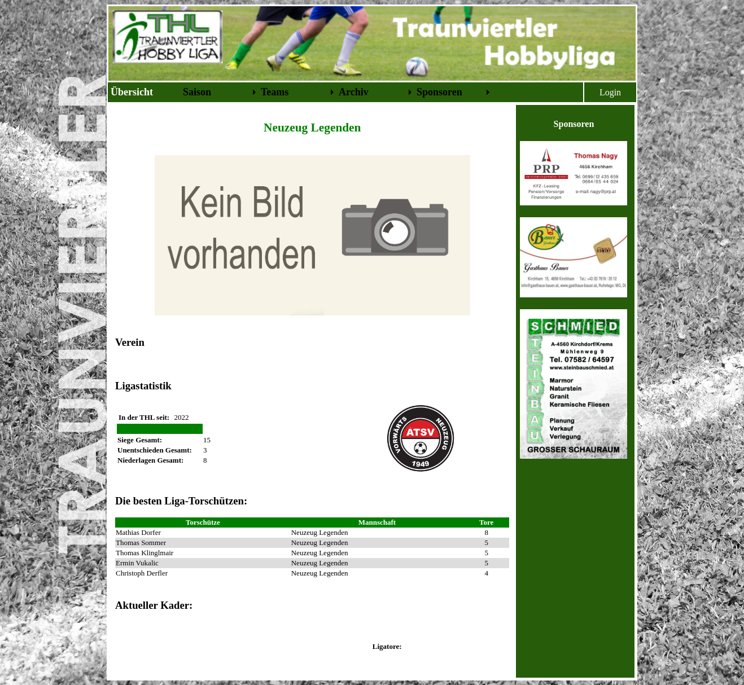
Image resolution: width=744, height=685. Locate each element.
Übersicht (132, 92)
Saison (197, 92)
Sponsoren (439, 92)
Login (610, 92)
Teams (274, 92)
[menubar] (300, 92)
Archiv (354, 92)
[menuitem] (144, 92)
